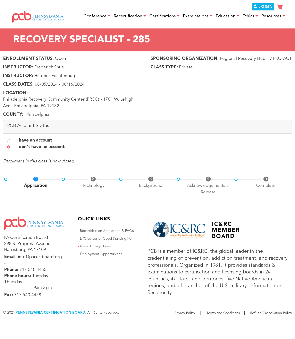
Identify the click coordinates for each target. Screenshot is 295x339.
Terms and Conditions (223, 313)
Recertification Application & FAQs (107, 231)
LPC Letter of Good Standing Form (107, 238)
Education (225, 16)
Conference (95, 16)
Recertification (128, 16)
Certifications (162, 16)
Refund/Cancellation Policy (271, 313)
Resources (271, 16)
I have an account (34, 140)
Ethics (248, 16)
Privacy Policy (185, 313)
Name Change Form (95, 246)
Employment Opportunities (101, 254)
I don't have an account (40, 147)
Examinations (196, 16)
